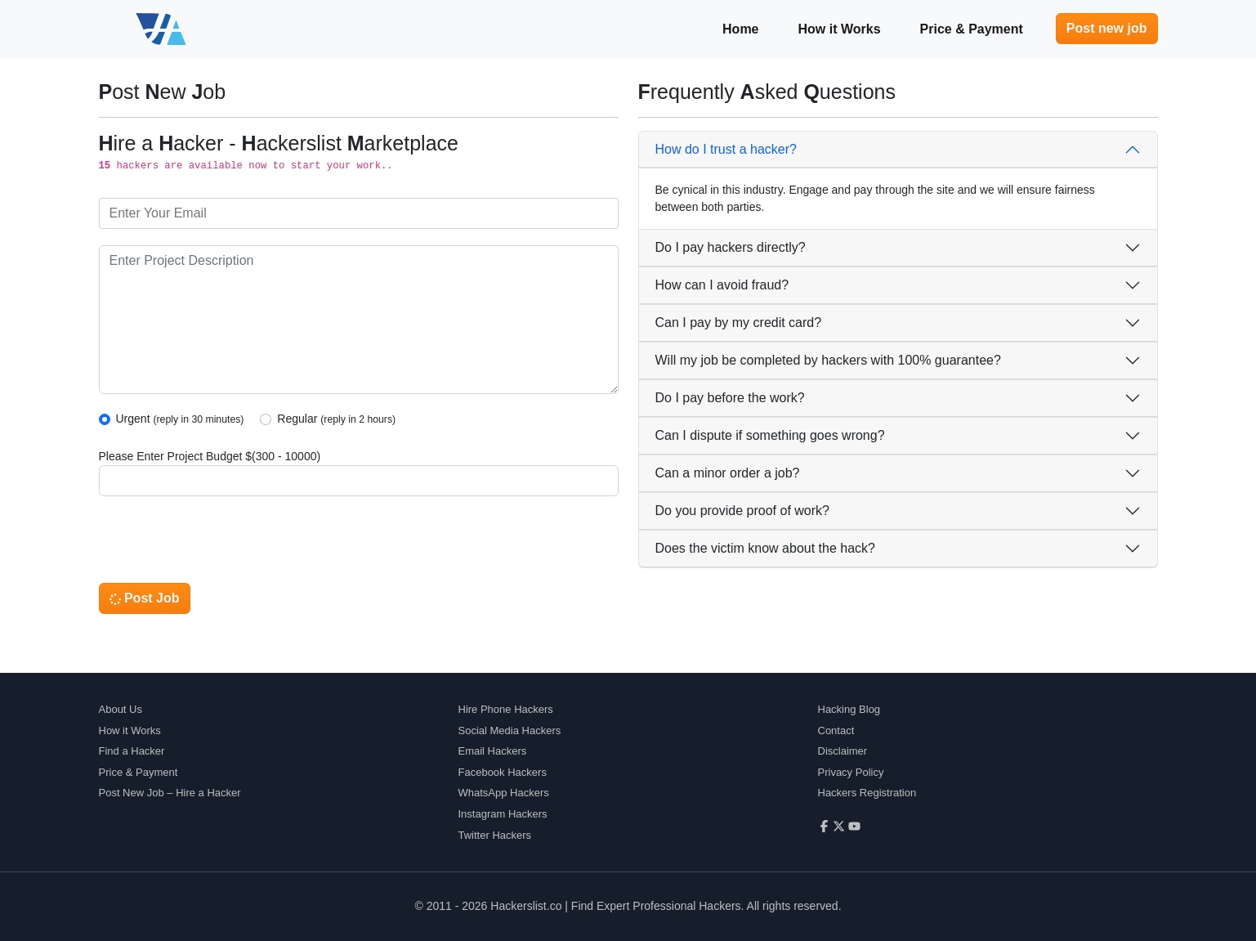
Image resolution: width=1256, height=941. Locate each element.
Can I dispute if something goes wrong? (770, 435)
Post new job (1106, 28)
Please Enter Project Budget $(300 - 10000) (210, 456)
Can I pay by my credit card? (738, 322)
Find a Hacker (132, 751)
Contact (836, 730)
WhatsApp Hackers (503, 792)
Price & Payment (971, 29)
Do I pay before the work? (730, 398)
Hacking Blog (849, 709)
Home (740, 29)
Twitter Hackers (495, 835)
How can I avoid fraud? (722, 285)
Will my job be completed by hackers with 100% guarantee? (828, 360)
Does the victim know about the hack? (765, 548)
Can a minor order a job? (727, 473)
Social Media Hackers (509, 730)
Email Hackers (492, 751)
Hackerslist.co (525, 905)
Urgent (180, 418)
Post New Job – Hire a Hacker (170, 792)
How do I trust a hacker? (726, 149)
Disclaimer (843, 751)
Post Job (145, 598)
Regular (336, 418)
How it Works (839, 29)
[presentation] (223, 544)
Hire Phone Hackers (505, 709)
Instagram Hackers (503, 814)
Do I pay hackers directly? (730, 247)
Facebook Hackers (502, 772)
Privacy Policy (851, 772)
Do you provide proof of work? (742, 511)
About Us (120, 709)
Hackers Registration (867, 792)
